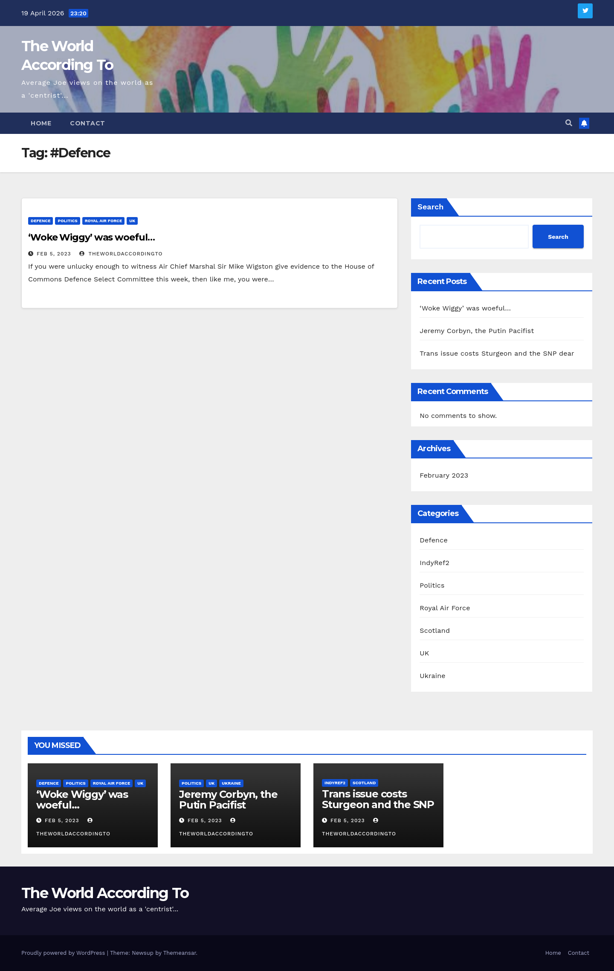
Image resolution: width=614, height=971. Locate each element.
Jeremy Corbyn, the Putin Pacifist (477, 331)
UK (132, 220)
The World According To (105, 893)
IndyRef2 (434, 563)
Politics (67, 220)
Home (41, 123)
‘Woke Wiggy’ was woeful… (91, 237)
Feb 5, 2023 (54, 254)
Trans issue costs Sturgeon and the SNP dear (497, 353)
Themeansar (179, 953)
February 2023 (444, 475)
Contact (87, 123)
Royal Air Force (103, 220)
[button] (568, 123)
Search (430, 206)
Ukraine (432, 676)
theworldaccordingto (121, 254)
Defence (40, 220)
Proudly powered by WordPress (64, 953)
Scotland (435, 630)
